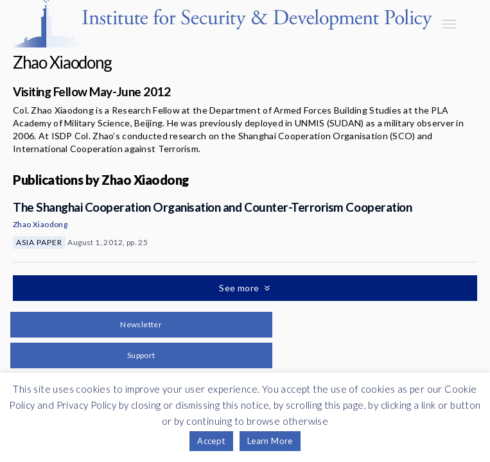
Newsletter (141, 324)
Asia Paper (39, 242)
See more (240, 287)
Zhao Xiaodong (40, 224)
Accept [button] (211, 441)
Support (141, 355)
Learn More (270, 441)
